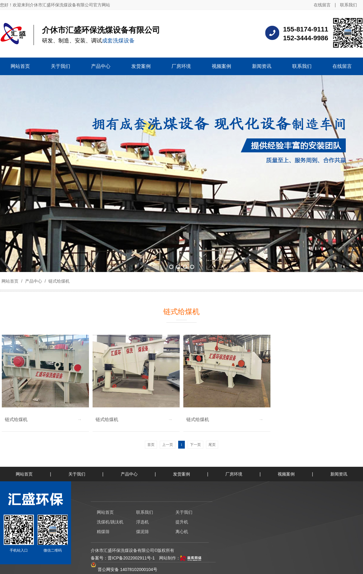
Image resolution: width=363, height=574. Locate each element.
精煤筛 (103, 531)
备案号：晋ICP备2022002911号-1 (123, 558)
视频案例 (286, 474)
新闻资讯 (338, 474)
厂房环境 (233, 474)
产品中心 (33, 281)
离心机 (181, 531)
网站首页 (10, 281)
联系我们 (348, 4)
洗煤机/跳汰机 (110, 521)
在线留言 (322, 4)
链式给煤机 (58, 281)
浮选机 (142, 521)
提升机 (181, 521)
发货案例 (181, 474)
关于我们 (76, 474)
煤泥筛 (142, 531)
